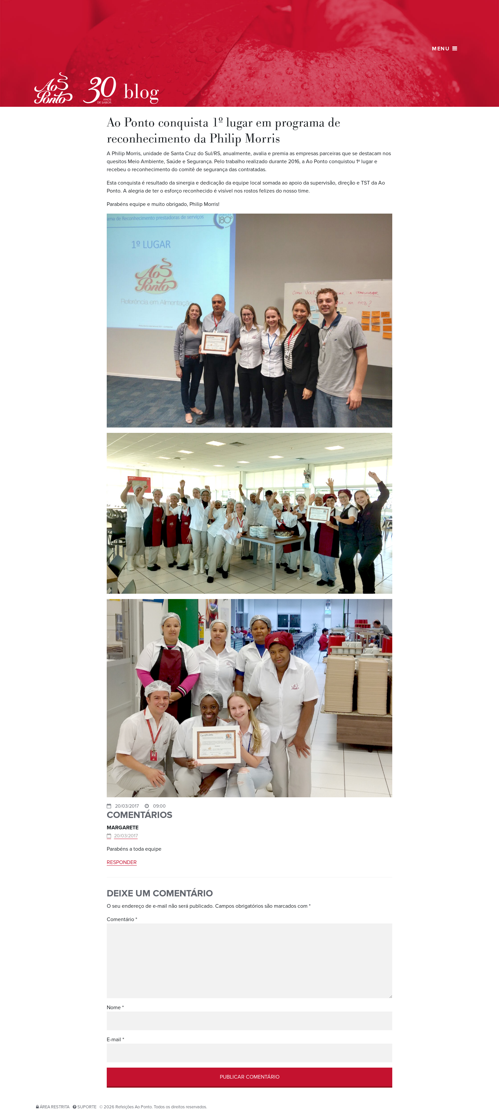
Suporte (86, 1107)
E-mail (115, 1039)
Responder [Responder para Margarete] (122, 862)
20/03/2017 (126, 836)
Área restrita (54, 1107)
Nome (115, 1007)
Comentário (122, 919)
